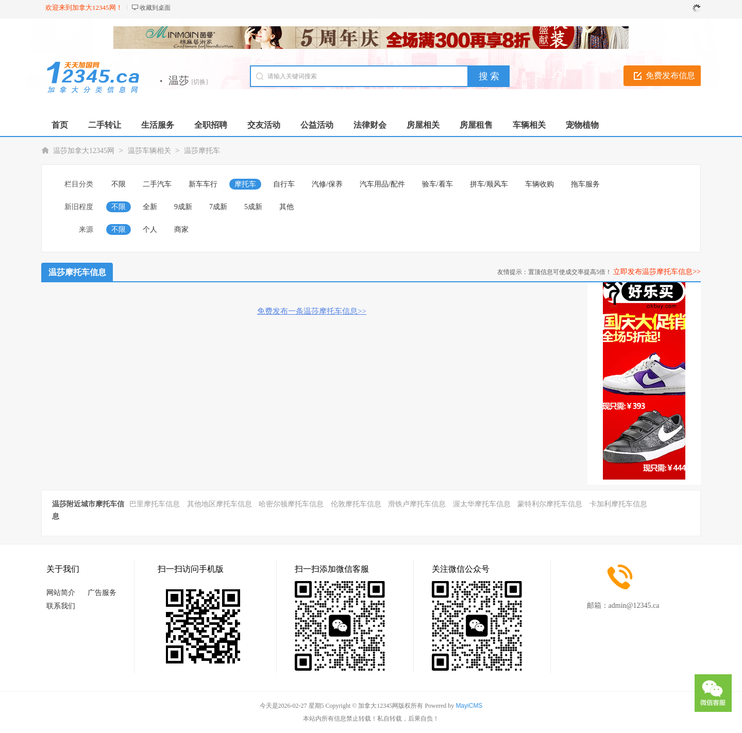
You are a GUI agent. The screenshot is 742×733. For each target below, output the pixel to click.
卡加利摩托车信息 (618, 504)
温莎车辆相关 (149, 151)
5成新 (253, 207)
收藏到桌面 (155, 7)
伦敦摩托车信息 (356, 504)
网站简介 (60, 592)
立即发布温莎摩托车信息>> (657, 272)
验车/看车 (437, 184)
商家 (181, 229)
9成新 (183, 207)
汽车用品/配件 (382, 184)
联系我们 (60, 606)
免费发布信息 (670, 75)
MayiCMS (469, 705)
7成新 (218, 207)
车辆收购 (539, 184)
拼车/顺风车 (489, 184)
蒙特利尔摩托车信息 (549, 504)
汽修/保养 (327, 184)
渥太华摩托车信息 (482, 504)
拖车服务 (585, 184)
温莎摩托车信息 (77, 272)
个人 (150, 229)
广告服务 (102, 592)
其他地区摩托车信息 (219, 504)
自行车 (284, 184)
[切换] (200, 82)
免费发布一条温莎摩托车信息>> (311, 311)
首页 (60, 125)
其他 (286, 207)
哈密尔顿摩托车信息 (291, 504)
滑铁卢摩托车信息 (417, 504)
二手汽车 (157, 184)
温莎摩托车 (202, 151)
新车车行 (203, 184)
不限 (118, 184)
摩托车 (245, 184)
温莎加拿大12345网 (83, 151)
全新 (150, 207)
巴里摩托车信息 (154, 504)
